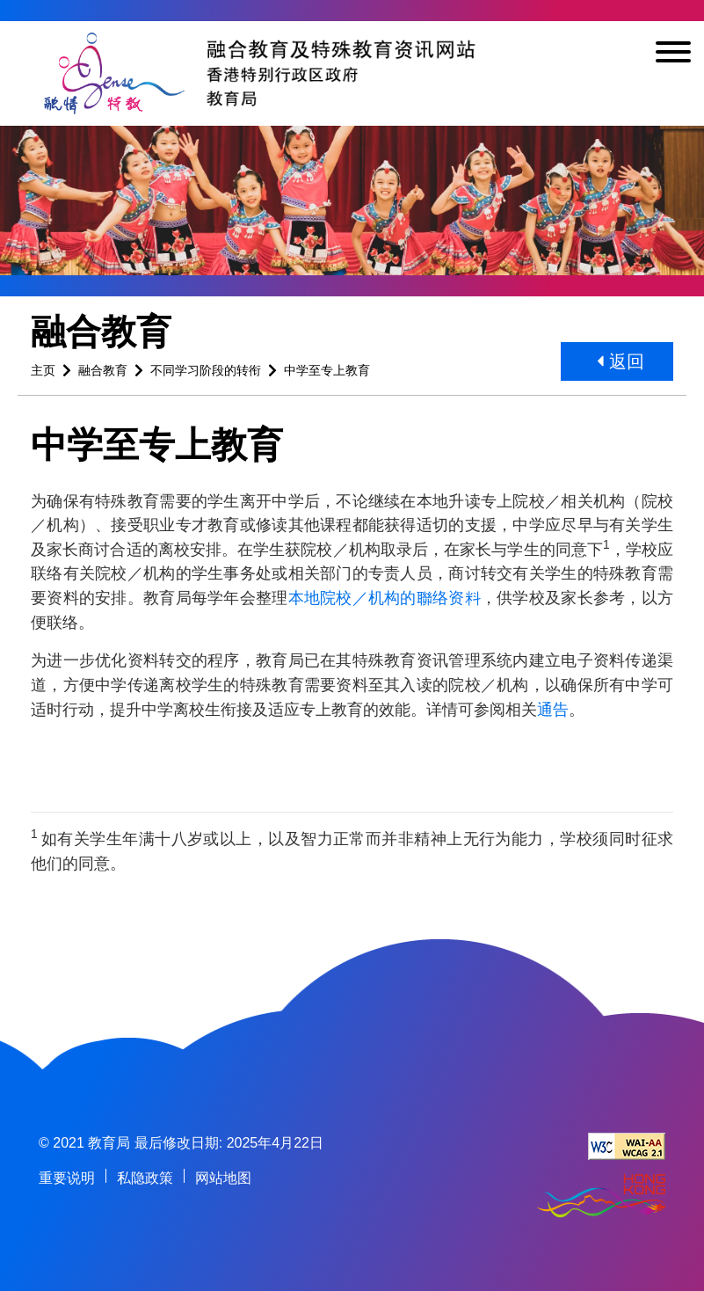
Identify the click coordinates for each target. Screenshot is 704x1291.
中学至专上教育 (327, 370)
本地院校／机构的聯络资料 (384, 597)
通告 (553, 709)
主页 (43, 370)
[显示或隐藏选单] (673, 55)
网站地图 (223, 1178)
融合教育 (102, 370)
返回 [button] (620, 361)
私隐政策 (145, 1178)
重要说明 (67, 1178)
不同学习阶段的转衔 (205, 370)
